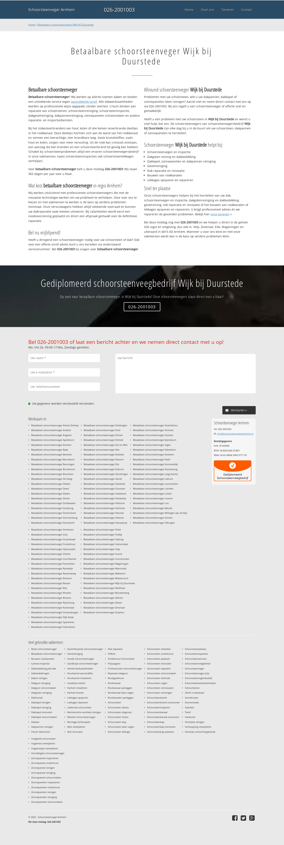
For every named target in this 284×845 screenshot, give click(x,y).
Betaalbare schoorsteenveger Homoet (153, 430)
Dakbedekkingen (40, 673)
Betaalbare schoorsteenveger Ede (101, 449)
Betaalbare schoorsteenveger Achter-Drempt (55, 425)
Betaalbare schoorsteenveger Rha (49, 588)
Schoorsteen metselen (159, 648)
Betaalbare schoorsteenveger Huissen (153, 435)
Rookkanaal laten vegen (121, 692)
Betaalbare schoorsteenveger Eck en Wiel (105, 444)
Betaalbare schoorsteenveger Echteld (103, 439)
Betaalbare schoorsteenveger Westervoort (105, 578)
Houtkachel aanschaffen (80, 673)
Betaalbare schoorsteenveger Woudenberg (106, 592)
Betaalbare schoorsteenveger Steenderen (53, 626)
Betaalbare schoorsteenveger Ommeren (52, 529)
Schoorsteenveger (194, 668)
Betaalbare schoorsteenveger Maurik (152, 508)
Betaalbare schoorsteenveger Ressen (50, 583)
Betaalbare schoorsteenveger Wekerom (104, 573)
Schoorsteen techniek (158, 678)
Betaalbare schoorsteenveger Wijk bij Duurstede (65, 24)
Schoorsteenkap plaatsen (160, 731)
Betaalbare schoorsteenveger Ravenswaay (53, 573)
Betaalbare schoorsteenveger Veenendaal (105, 544)
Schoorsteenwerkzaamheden (200, 683)
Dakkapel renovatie (41, 712)
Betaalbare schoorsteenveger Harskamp (105, 498)
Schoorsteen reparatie (159, 668)
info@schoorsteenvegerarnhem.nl (235, 433)
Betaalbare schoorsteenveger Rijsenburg (52, 602)
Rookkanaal (114, 683)
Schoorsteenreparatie (196, 653)
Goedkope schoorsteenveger (82, 663)
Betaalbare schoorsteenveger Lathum (153, 478)
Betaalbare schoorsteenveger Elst (101, 464)
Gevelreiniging (75, 653)
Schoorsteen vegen (157, 683)
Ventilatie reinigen (194, 722)
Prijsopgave (114, 663)
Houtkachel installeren (79, 678)
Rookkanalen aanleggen (121, 697)
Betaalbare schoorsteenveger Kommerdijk (155, 464)
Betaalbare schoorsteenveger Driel (102, 430)
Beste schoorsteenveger (44, 648)
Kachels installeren (77, 687)
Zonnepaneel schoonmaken (46, 777)
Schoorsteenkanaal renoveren (163, 717)
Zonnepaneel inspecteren (45, 758)
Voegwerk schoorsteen (43, 738)
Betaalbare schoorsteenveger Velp (101, 549)
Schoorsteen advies (118, 707)
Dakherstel (37, 697)
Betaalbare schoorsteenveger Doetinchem (53, 512)
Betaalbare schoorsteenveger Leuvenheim (155, 483)
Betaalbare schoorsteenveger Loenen (153, 498)
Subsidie (189, 707)
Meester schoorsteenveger (81, 717)
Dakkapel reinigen (41, 702)
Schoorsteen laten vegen (121, 726)
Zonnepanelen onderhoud (45, 787)
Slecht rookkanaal (194, 692)
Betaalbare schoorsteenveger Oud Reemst (53, 558)
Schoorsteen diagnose (120, 712)
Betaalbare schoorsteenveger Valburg (103, 539)
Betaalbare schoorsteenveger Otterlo (51, 553)
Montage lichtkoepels (78, 722)
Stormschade (192, 702)
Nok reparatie (115, 648)
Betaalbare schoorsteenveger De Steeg (51, 478)
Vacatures (190, 717)
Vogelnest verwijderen (43, 743)
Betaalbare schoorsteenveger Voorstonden (106, 558)
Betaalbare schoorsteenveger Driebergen (105, 425)
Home (31, 24)
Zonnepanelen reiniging (44, 797)
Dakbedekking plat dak (43, 668)
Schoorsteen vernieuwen (160, 687)
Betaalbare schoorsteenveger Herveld (104, 512)
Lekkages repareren (77, 702)
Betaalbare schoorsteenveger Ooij (49, 534)
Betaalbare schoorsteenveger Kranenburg (155, 469)
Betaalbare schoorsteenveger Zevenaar (104, 607)
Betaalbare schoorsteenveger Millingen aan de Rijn (160, 512)
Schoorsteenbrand (157, 697)
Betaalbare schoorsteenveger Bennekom (53, 459)
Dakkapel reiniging (41, 707)
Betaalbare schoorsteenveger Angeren (51, 435)
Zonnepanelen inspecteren (45, 782)
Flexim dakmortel (40, 731)
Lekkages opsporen (77, 697)
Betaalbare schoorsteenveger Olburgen (154, 522)
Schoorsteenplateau (195, 648)
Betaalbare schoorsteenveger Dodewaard (53, 503)
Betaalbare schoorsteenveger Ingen (152, 444)
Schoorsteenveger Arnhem (51, 9)
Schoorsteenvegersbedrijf (198, 678)
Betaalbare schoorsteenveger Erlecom (104, 469)
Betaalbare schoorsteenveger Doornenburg (54, 517)
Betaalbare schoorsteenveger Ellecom (104, 459)
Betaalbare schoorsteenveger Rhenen (51, 597)
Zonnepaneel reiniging (43, 772)
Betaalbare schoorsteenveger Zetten (102, 602)
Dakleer (35, 722)
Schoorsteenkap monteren (161, 726)
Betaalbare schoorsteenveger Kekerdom (154, 449)
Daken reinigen (39, 678)
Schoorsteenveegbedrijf (197, 663)
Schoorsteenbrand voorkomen (163, 702)
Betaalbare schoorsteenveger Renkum (51, 578)
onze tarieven (220, 214)
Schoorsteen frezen (118, 717)
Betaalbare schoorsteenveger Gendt (103, 478)
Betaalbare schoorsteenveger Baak (49, 449)
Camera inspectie (40, 663)
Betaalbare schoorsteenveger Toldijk (102, 534)
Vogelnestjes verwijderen (44, 748)
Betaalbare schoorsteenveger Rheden (51, 592)
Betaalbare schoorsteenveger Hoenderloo (155, 425)
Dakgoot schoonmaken (43, 687)
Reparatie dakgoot (118, 673)
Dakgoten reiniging (41, 692)
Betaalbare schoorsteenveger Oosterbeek (53, 539)
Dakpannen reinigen (42, 726)
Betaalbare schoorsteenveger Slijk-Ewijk (52, 617)
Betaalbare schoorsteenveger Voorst (102, 553)
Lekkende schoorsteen (79, 707)
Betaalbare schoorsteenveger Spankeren (52, 622)
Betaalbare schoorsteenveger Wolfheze (104, 588)
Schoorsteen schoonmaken (161, 673)
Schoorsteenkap (155, 722)
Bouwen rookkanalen (42, 658)
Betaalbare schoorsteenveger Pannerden (53, 563)
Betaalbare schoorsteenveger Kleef (151, 459)
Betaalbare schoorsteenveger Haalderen (105, 493)
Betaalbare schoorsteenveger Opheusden (53, 549)
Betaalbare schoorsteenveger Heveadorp (105, 522)
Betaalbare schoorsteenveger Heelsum (104, 503)
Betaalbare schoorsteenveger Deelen (50, 483)
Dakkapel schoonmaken (44, 717)
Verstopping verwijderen (198, 726)
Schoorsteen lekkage (119, 731)
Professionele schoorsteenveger (125, 668)
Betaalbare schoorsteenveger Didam (50, 493)
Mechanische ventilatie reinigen (84, 712)
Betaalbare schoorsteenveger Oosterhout (53, 544)
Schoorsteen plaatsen (158, 658)
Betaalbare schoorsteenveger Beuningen (53, 464)
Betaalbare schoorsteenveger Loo (151, 503)
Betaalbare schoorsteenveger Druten (103, 435)
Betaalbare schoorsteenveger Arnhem (51, 444)
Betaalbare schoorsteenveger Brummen (52, 474)
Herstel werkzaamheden (80, 668)
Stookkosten (191, 697)
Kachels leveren (75, 692)
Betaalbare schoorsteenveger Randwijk (52, 568)
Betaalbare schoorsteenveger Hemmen (104, 508)
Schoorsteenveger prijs (197, 673)
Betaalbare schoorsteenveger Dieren (50, 498)
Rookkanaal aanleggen (120, 687)
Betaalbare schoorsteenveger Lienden (153, 488)
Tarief (188, 712)
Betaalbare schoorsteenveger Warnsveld (104, 568)
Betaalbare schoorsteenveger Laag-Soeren (155, 474)
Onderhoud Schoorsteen (121, 658)
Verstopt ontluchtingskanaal (200, 731)
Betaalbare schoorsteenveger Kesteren (153, 454)
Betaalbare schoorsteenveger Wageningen (105, 563)
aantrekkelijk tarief (84, 102)
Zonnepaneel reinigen (43, 767)
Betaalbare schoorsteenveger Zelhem (103, 597)
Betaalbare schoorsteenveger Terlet (102, 529)
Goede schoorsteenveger (80, 658)
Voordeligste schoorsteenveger (47, 753)
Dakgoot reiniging (40, 683)
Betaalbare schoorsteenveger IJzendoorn (154, 439)
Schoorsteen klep (117, 722)
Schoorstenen (192, 687)
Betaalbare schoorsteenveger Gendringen (106, 474)
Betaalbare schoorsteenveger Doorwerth (53, 522)
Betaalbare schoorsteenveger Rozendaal (52, 607)
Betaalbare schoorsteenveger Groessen (104, 488)
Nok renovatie (74, 731)
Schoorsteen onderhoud (160, 653)
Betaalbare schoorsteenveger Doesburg (52, 508)
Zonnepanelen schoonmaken (47, 801)
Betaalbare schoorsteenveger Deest (50, 488)
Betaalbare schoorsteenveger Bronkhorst (53, 469)
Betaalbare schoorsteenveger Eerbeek (104, 454)
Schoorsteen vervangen (159, 692)
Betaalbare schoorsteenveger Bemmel (51, 454)
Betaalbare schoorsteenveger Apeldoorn (52, 439)
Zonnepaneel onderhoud (44, 762)
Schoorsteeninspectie (158, 707)
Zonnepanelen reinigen (43, 792)
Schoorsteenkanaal (157, 712)
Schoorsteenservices (196, 658)
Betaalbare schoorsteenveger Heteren (104, 517)
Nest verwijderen (76, 726)
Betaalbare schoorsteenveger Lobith (152, 493)
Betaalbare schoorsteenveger (46, 653)
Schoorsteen (114, 702)
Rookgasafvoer (116, 678)
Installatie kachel (76, 683)
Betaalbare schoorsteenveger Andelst (51, 430)
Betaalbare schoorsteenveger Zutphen (103, 612)
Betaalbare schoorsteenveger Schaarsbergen (54, 612)
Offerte (111, 653)
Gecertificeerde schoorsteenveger (85, 648)
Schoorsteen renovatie (159, 663)
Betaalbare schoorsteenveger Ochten (153, 517)
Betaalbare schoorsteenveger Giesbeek (104, 483)
